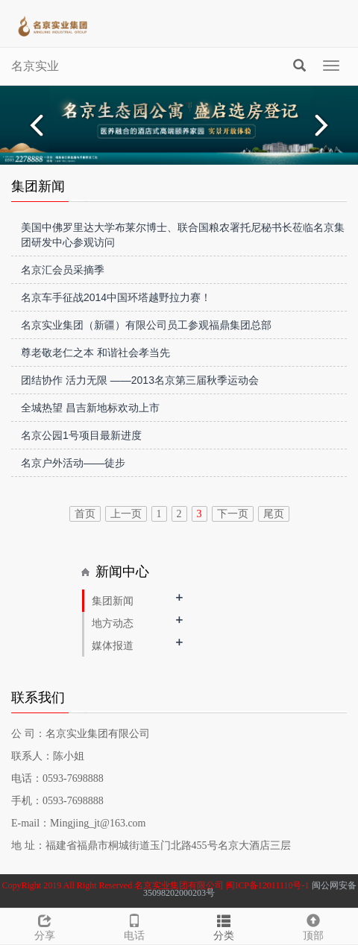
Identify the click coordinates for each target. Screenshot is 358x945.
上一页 (126, 513)
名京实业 (35, 66)
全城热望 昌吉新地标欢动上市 (90, 408)
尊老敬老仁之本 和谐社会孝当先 (95, 352)
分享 (45, 925)
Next (324, 125)
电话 (134, 925)
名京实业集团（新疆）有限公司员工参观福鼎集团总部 (146, 325)
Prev (34, 125)
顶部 (313, 925)
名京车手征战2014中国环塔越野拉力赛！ (116, 297)
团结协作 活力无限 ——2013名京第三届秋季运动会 (140, 380)
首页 (85, 513)
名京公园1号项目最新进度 (81, 435)
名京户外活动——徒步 (73, 463)
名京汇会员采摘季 (62, 270)
